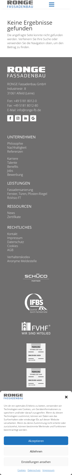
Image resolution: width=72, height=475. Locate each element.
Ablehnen (36, 451)
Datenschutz (34, 470)
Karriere (12, 158)
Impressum (48, 470)
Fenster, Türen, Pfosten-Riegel (27, 194)
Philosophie (15, 143)
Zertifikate (14, 217)
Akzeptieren (36, 441)
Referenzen (15, 151)
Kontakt (12, 234)
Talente (12, 162)
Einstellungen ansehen (36, 462)
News (11, 213)
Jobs (10, 171)
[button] (66, 397)
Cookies (22, 470)
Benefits (12, 167)
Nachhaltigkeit (16, 147)
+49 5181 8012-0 (25, 101)
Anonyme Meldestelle (22, 261)
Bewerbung (15, 175)
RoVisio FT (14, 198)
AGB (10, 250)
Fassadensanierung (20, 190)
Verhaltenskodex (18, 257)
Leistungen (18, 183)
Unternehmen (21, 136)
